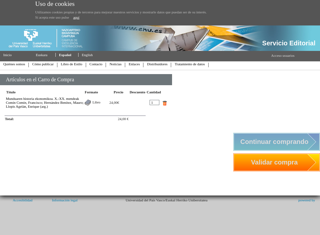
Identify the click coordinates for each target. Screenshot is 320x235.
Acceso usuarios (283, 55)
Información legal (65, 200)
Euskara (41, 55)
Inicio (7, 55)
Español (65, 55)
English (87, 55)
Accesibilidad (22, 200)
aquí (76, 17)
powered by (306, 200)
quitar (165, 103)
